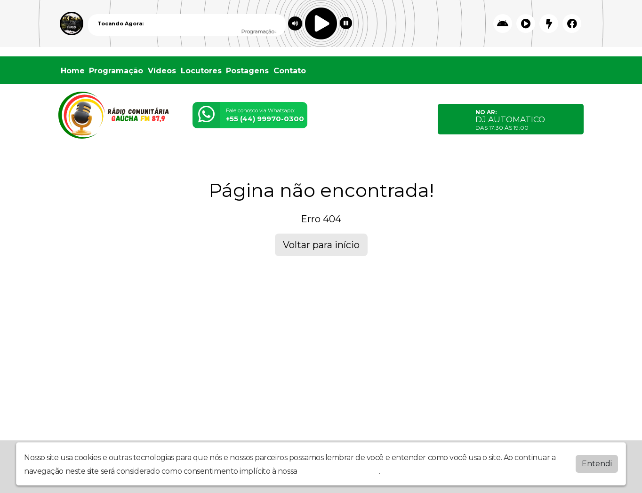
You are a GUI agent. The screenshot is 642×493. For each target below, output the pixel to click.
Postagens (247, 70)
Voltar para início (321, 244)
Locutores (201, 70)
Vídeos (162, 70)
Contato (289, 70)
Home (73, 70)
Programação (116, 70)
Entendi (597, 462)
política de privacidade (339, 470)
